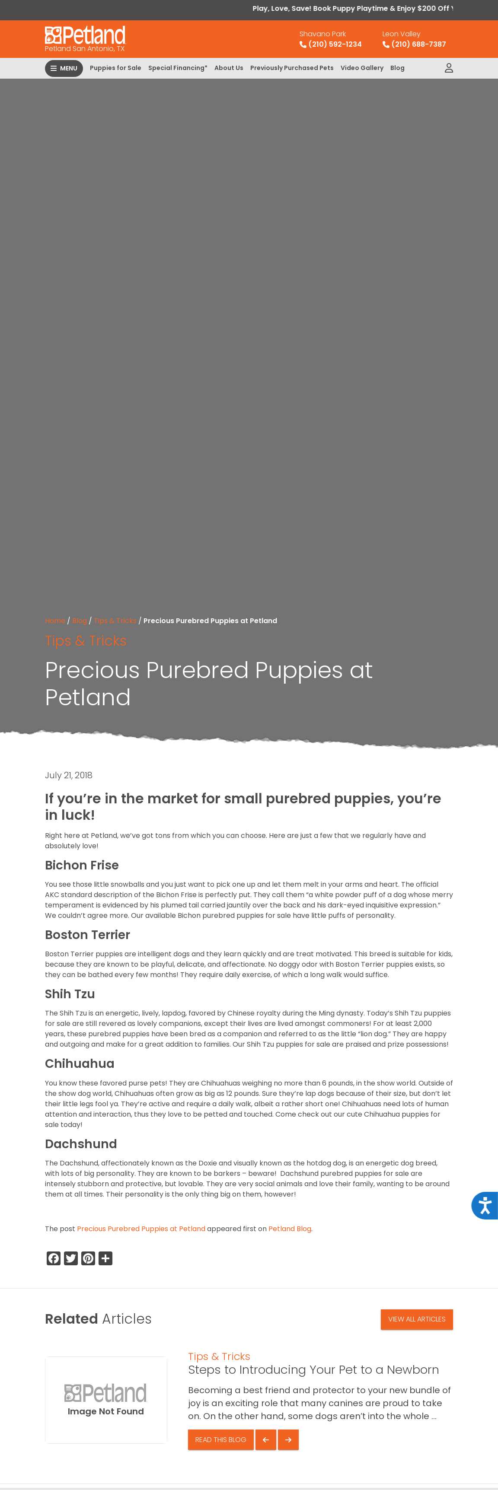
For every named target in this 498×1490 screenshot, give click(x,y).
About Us (228, 68)
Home (55, 621)
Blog (397, 68)
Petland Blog (289, 1229)
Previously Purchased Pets (292, 68)
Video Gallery (362, 68)
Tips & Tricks (115, 621)
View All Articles (417, 1319)
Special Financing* (178, 68)
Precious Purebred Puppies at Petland (141, 1229)
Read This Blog (220, 1440)
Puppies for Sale (115, 68)
